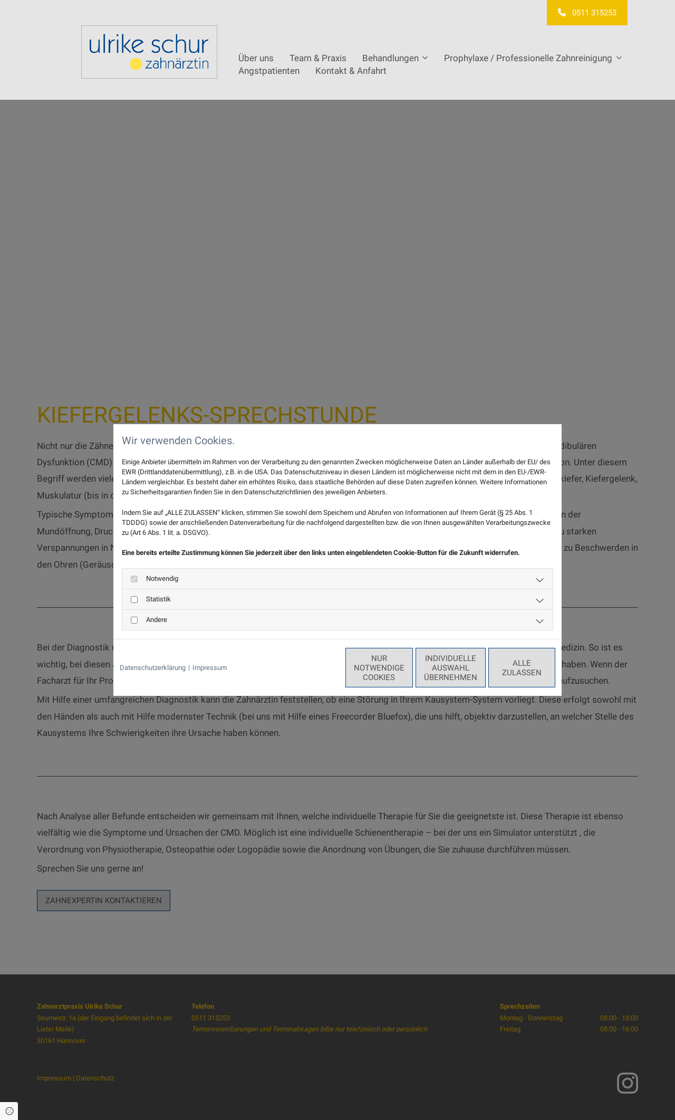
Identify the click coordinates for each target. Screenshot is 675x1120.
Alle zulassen (507, 668)
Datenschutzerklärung (153, 668)
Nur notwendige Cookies (306, 667)
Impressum (209, 668)
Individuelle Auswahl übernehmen (406, 668)
